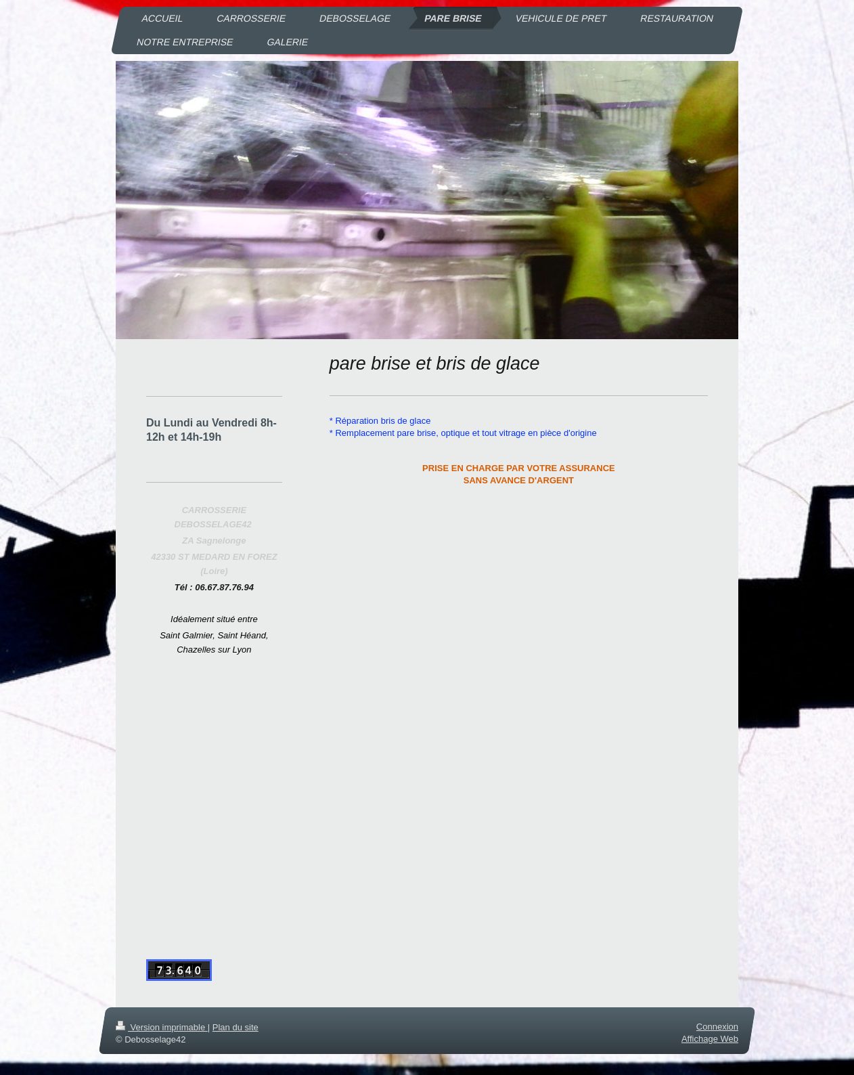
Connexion (717, 1027)
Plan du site (235, 1027)
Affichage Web (709, 1039)
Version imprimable (162, 1027)
